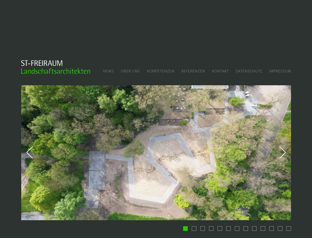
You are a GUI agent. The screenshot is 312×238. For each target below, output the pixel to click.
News (108, 71)
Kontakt (220, 71)
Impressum (280, 71)
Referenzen (193, 71)
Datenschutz (249, 71)
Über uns (130, 71)
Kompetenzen (161, 71)
